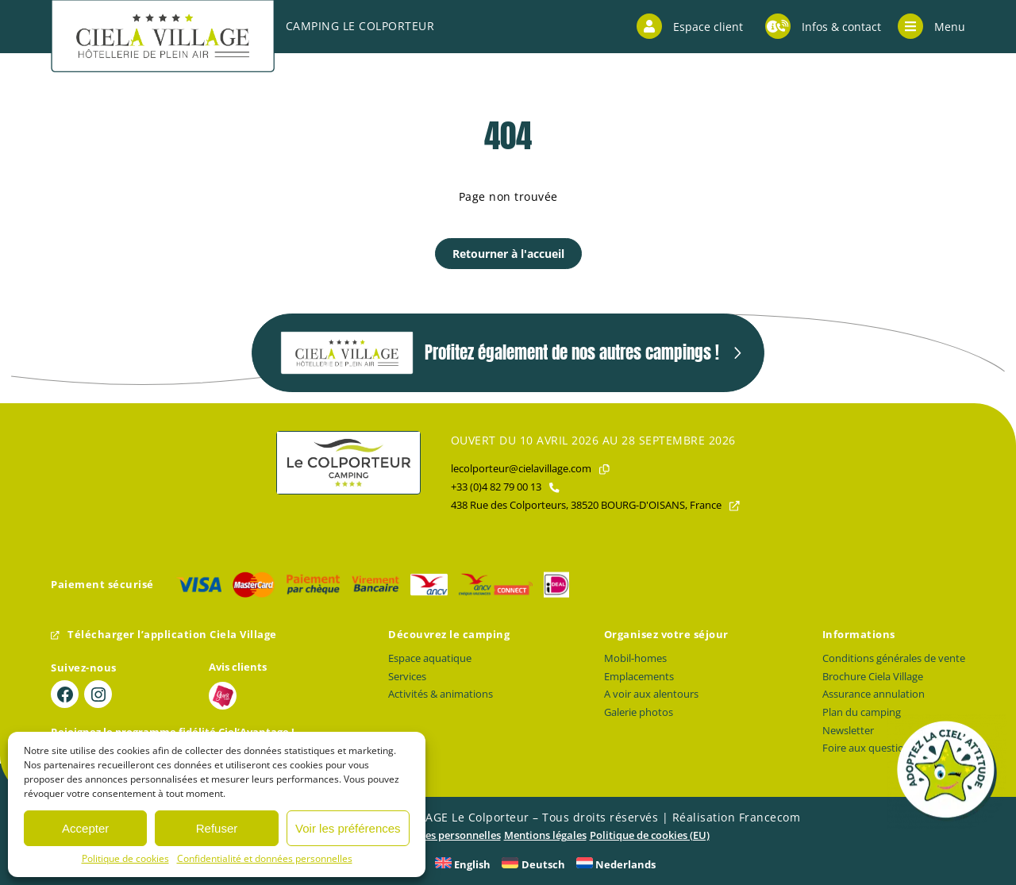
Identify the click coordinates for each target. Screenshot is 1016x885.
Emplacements (639, 676)
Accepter (85, 828)
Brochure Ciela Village (872, 676)
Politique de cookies (125, 858)
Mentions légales (545, 835)
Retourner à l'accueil (508, 253)
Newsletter (848, 730)
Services (407, 676)
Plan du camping (861, 712)
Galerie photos (638, 712)
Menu (931, 26)
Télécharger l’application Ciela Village (164, 634)
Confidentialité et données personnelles (264, 858)
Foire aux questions (868, 748)
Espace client (690, 26)
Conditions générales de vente (893, 658)
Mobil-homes (635, 658)
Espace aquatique (429, 658)
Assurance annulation (873, 694)
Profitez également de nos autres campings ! (499, 353)
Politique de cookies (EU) (650, 835)
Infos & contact (823, 26)
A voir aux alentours (651, 694)
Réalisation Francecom (736, 817)
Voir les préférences (348, 828)
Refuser (217, 828)
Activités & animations (440, 694)
